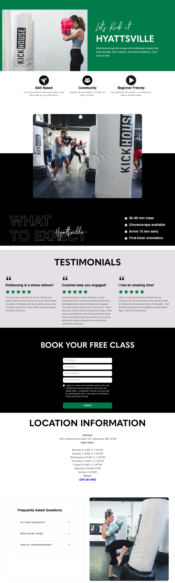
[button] (44, 522)
